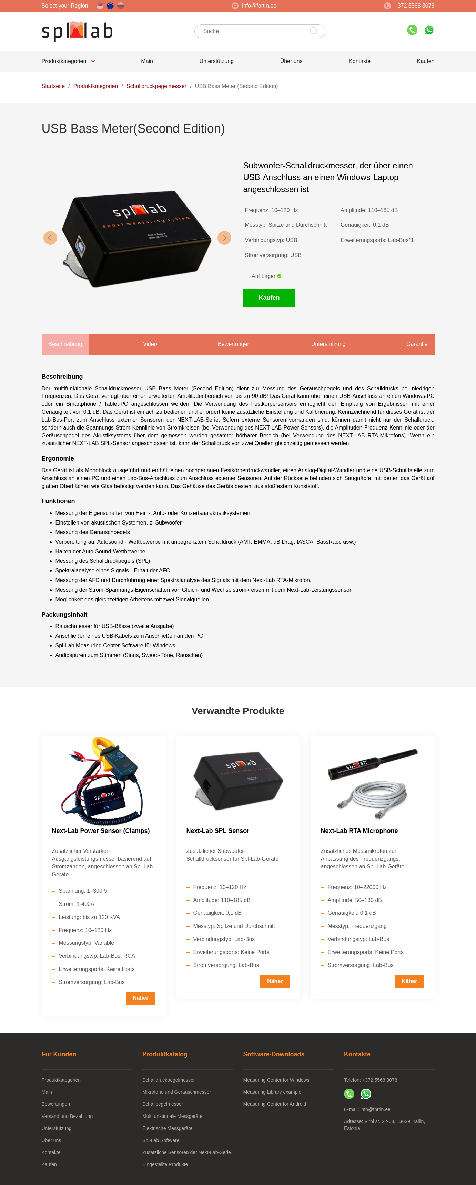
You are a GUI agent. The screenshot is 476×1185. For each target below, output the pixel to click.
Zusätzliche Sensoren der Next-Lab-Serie (186, 1152)
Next (224, 238)
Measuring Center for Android (274, 1104)
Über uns (291, 61)
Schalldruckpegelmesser (168, 1080)
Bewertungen (56, 1104)
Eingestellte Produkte (165, 1164)
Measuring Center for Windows (276, 1080)
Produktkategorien (68, 61)
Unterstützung (217, 61)
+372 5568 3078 (409, 5)
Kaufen (426, 61)
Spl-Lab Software (160, 1140)
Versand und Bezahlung (67, 1116)
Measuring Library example (272, 1092)
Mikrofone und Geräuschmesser (176, 1092)
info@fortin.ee (254, 5)
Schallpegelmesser (162, 1104)
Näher (140, 998)
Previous (50, 238)
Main (147, 61)
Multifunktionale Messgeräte (172, 1116)
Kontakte (360, 61)
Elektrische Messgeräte (167, 1128)
